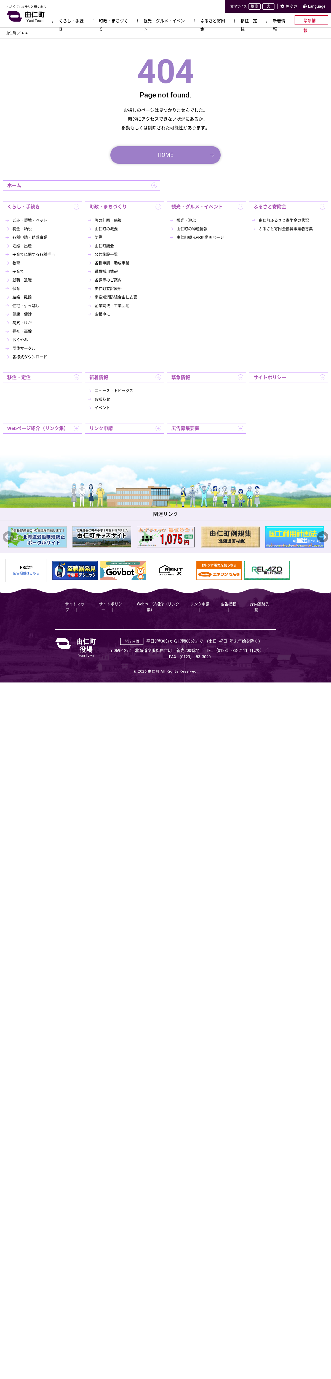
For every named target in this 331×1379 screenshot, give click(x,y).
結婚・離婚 (22, 297)
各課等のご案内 (108, 280)
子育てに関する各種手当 (33, 254)
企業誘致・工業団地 (112, 305)
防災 (98, 237)
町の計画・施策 (108, 220)
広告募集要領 (185, 428)
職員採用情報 (106, 271)
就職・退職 (22, 280)
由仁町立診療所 (108, 288)
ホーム (14, 185)
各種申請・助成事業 (29, 237)
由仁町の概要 (106, 229)
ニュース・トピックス (114, 390)
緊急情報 (180, 377)
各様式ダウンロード (29, 357)
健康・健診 (22, 314)
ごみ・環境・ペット (29, 220)
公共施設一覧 (106, 254)
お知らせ (102, 399)
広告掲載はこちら (26, 573)
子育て (18, 271)
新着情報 (98, 377)
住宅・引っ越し (25, 305)
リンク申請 (101, 428)
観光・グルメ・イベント (197, 207)
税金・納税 (22, 229)
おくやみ (20, 340)
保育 (16, 288)
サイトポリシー (269, 377)
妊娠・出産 (22, 246)
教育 (16, 263)
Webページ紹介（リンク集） (37, 428)
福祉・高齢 (22, 331)
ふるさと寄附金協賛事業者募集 (286, 229)
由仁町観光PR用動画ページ (200, 237)
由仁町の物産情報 (192, 229)
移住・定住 (19, 377)
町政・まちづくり (108, 207)
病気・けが (22, 322)
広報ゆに (102, 314)
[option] (37, 537)
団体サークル (24, 348)
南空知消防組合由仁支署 (116, 297)
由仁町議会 (104, 246)
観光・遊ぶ (186, 220)
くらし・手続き (23, 207)
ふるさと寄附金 (269, 207)
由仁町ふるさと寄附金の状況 (284, 220)
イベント (102, 408)
